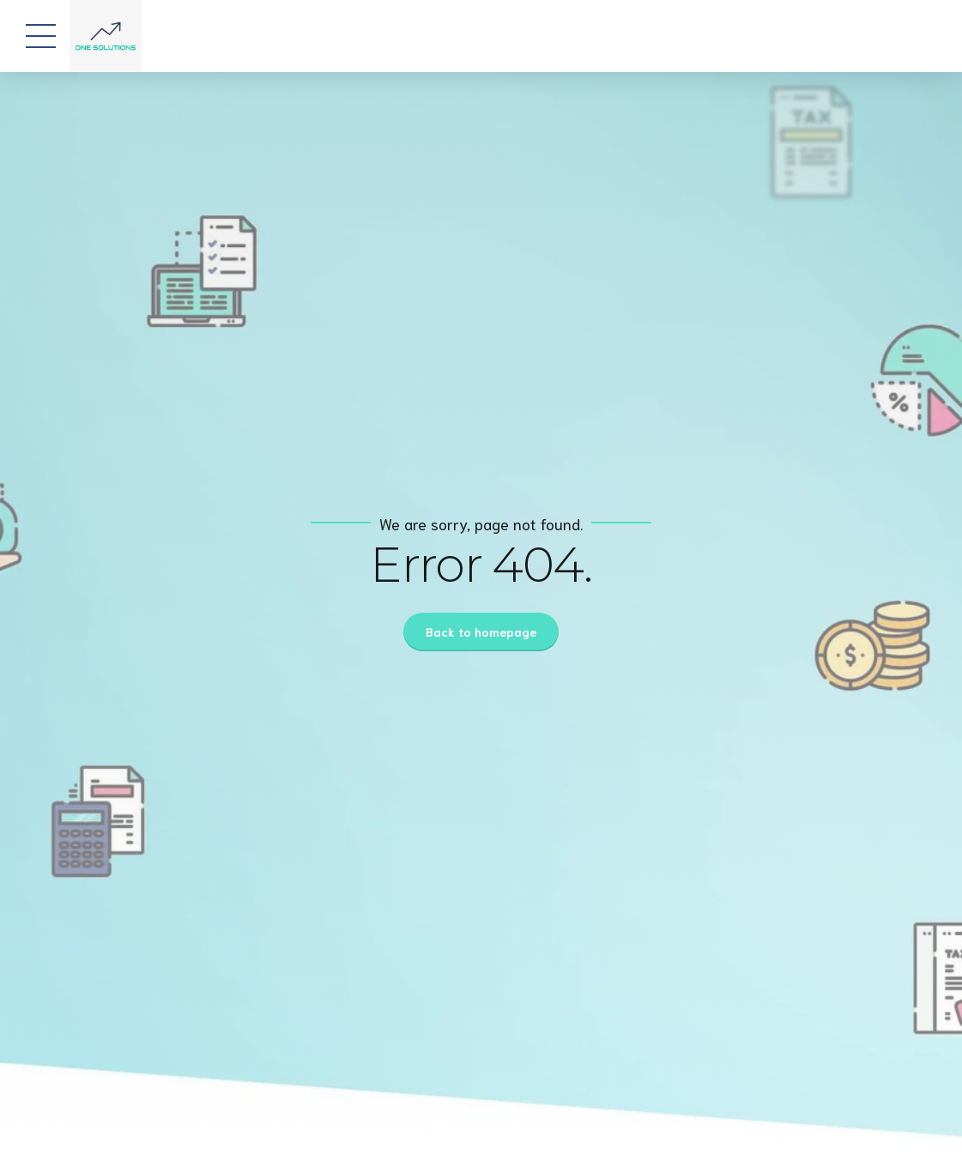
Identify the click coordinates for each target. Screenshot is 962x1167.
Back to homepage (481, 631)
